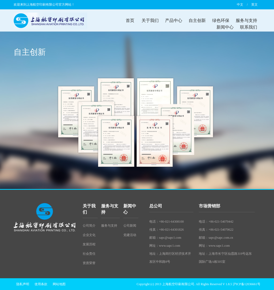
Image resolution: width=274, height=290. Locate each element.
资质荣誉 (89, 263)
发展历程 (89, 244)
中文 (240, 4)
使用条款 (41, 284)
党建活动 (129, 235)
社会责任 (89, 254)
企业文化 (89, 235)
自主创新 (197, 20)
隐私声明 (22, 284)
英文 (254, 4)
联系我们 (248, 27)
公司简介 (89, 225)
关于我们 (150, 20)
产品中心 (173, 20)
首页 (130, 20)
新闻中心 (225, 27)
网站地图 (59, 284)
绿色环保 (220, 20)
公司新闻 (129, 225)
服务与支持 (246, 20)
